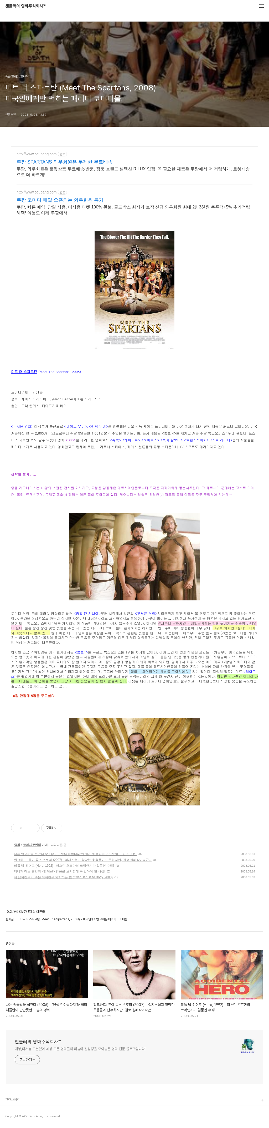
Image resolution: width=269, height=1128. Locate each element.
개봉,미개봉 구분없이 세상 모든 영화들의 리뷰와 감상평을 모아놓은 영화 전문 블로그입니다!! (80, 1049)
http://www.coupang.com (37, 154)
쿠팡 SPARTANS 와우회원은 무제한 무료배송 (65, 162)
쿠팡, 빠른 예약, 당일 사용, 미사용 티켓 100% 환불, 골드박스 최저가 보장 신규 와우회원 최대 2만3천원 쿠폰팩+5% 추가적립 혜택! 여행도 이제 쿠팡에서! (133, 210)
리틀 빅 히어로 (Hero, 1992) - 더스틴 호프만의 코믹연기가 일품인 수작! (64, 865)
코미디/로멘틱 (32, 845)
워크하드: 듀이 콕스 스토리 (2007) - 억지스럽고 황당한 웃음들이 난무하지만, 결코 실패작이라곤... (83, 860)
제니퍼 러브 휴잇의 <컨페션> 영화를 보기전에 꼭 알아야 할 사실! (59, 871)
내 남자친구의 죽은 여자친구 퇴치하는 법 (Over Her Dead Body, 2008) (63, 877)
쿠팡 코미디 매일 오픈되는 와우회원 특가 (60, 200)
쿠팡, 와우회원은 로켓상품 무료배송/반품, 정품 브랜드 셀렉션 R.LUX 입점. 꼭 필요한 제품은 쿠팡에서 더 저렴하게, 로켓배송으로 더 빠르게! (133, 172)
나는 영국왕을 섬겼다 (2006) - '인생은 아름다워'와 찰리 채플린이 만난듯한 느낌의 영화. (75, 854)
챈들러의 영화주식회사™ (25, 6)
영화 (17, 845)
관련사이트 (12, 1100)
